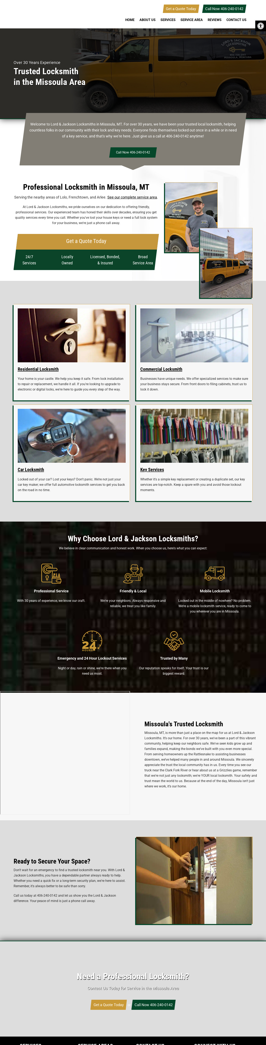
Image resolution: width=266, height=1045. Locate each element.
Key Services (152, 469)
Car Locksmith (31, 469)
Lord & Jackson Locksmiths (46, 14)
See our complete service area (132, 197)
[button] (260, 26)
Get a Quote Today (181, 9)
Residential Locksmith (38, 369)
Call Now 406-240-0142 (224, 9)
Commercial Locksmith (161, 369)
